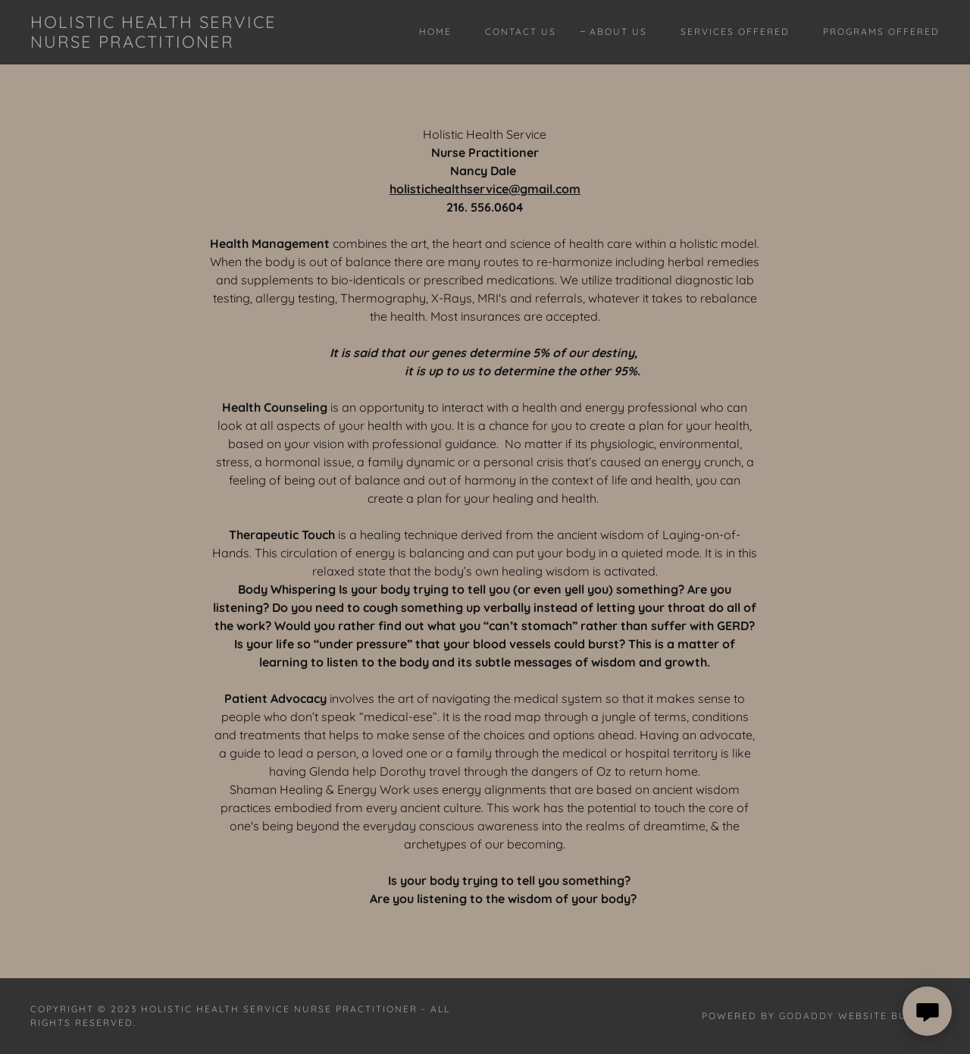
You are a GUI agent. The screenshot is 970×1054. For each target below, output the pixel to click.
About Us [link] (618, 31)
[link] (154, 43)
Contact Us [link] (520, 31)
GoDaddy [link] (806, 1015)
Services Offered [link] (735, 31)
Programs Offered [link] (881, 31)
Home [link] (435, 31)
